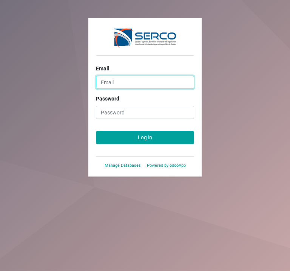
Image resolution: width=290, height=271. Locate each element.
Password (107, 99)
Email (103, 68)
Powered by (166, 165)
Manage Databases (123, 165)
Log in (145, 137)
